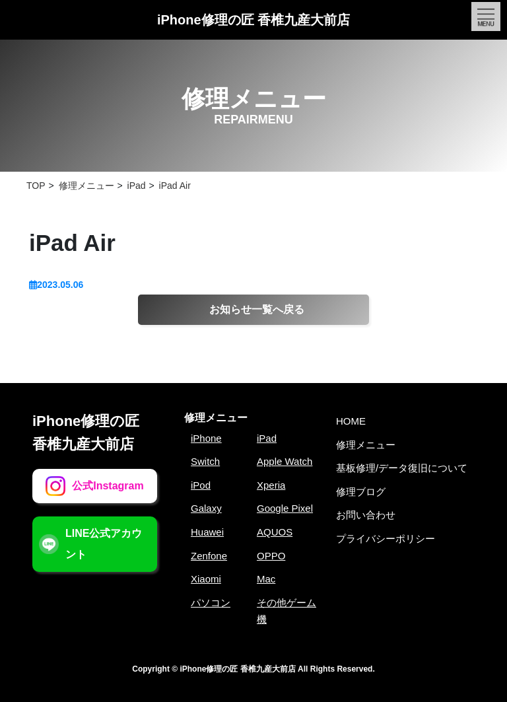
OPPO (271, 555)
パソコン (210, 602)
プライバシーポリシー (385, 538)
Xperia (271, 485)
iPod (201, 485)
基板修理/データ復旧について (401, 468)
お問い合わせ (365, 514)
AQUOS (274, 532)
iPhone (206, 438)
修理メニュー (216, 417)
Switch (205, 461)
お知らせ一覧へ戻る (256, 309)
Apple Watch (285, 461)
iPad (267, 438)
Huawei (207, 532)
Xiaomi (206, 578)
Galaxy (206, 508)
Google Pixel (285, 508)
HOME (351, 421)
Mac (266, 578)
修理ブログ (361, 491)
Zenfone (209, 555)
